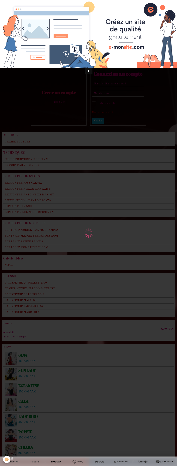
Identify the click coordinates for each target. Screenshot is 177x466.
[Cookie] (6, 459)
